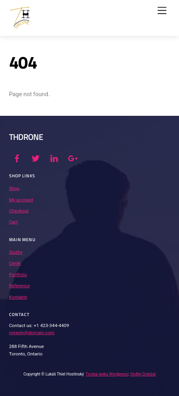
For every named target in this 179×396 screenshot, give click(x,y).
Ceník (15, 263)
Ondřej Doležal (143, 374)
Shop (14, 188)
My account (21, 200)
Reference (19, 285)
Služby (16, 252)
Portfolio (18, 274)
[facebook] (17, 157)
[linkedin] (54, 157)
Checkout (19, 211)
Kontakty (18, 297)
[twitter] (35, 157)
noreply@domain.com (32, 332)
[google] (72, 157)
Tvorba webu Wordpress (106, 374)
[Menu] (162, 11)
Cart (13, 222)
